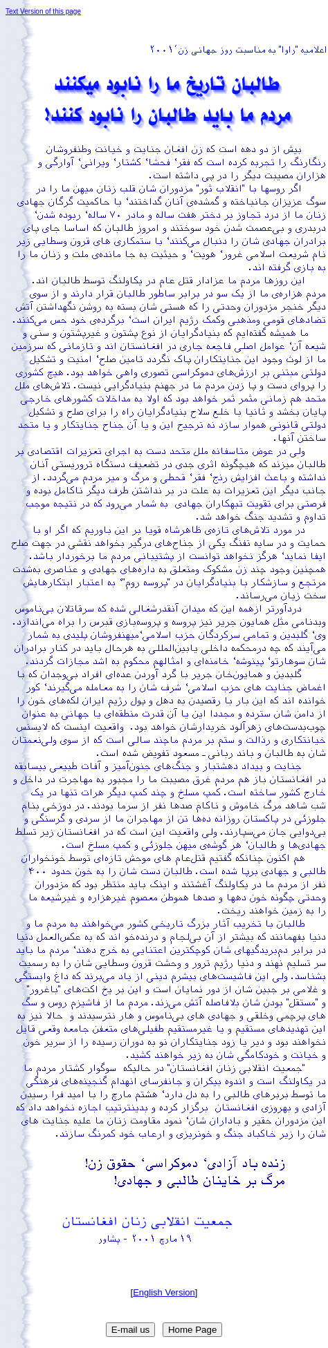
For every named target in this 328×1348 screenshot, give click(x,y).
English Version (164, 1292)
